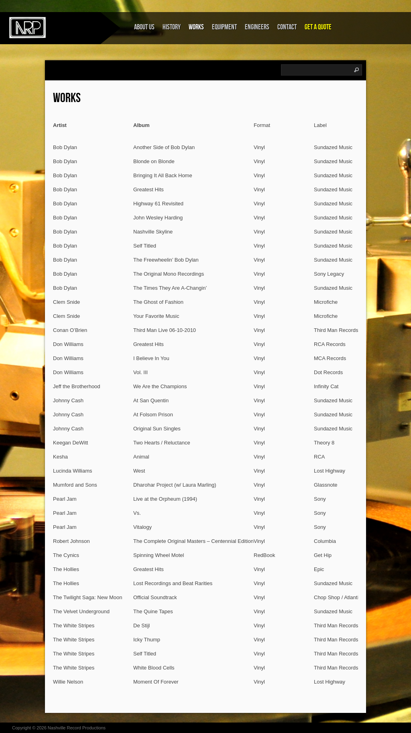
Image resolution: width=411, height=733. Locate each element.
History (172, 27)
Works (196, 27)
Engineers (257, 27)
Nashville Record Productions (77, 727)
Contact (287, 27)
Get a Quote (318, 27)
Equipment (224, 27)
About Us (144, 27)
